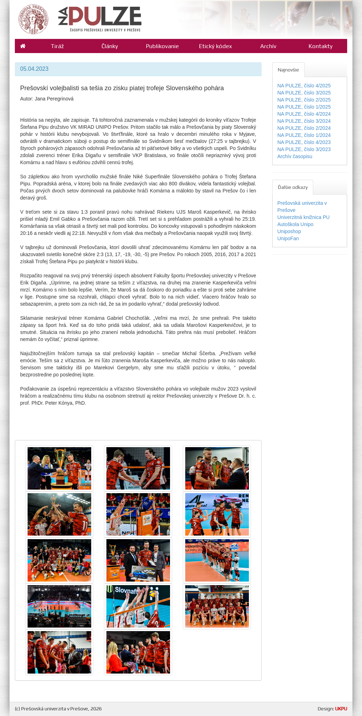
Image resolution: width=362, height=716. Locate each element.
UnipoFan (288, 238)
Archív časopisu (295, 156)
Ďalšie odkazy (293, 187)
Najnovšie (288, 70)
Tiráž (57, 46)
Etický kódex (215, 46)
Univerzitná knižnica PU (304, 217)
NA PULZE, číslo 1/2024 (304, 135)
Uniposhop (289, 231)
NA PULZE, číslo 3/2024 (304, 121)
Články (109, 46)
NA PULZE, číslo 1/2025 (304, 107)
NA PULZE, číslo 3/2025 (304, 93)
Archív (268, 46)
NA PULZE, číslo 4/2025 (304, 85)
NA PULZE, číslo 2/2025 (304, 100)
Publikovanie (162, 46)
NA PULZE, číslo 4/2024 (304, 114)
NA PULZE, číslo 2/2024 (304, 128)
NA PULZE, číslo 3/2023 (304, 149)
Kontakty (321, 46)
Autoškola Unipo (296, 224)
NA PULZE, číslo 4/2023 (304, 142)
